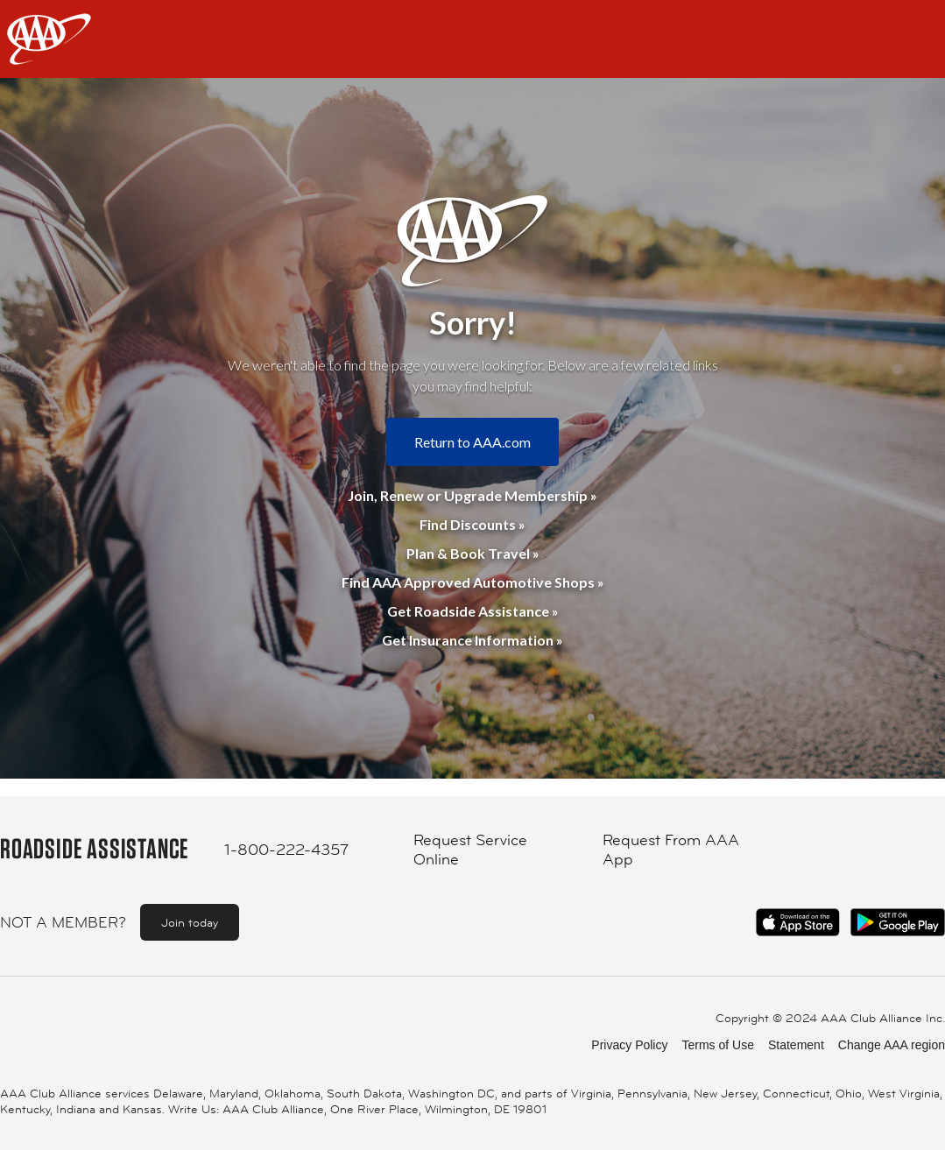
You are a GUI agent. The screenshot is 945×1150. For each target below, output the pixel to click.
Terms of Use (717, 1045)
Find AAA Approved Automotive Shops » (473, 582)
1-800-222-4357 (286, 849)
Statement (796, 1045)
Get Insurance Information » (472, 639)
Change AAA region (891, 1045)
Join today (189, 922)
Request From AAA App (671, 850)
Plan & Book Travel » (472, 553)
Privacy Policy (629, 1045)
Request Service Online (470, 850)
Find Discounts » (472, 524)
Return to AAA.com (472, 442)
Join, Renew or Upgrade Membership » (472, 495)
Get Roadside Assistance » (473, 611)
